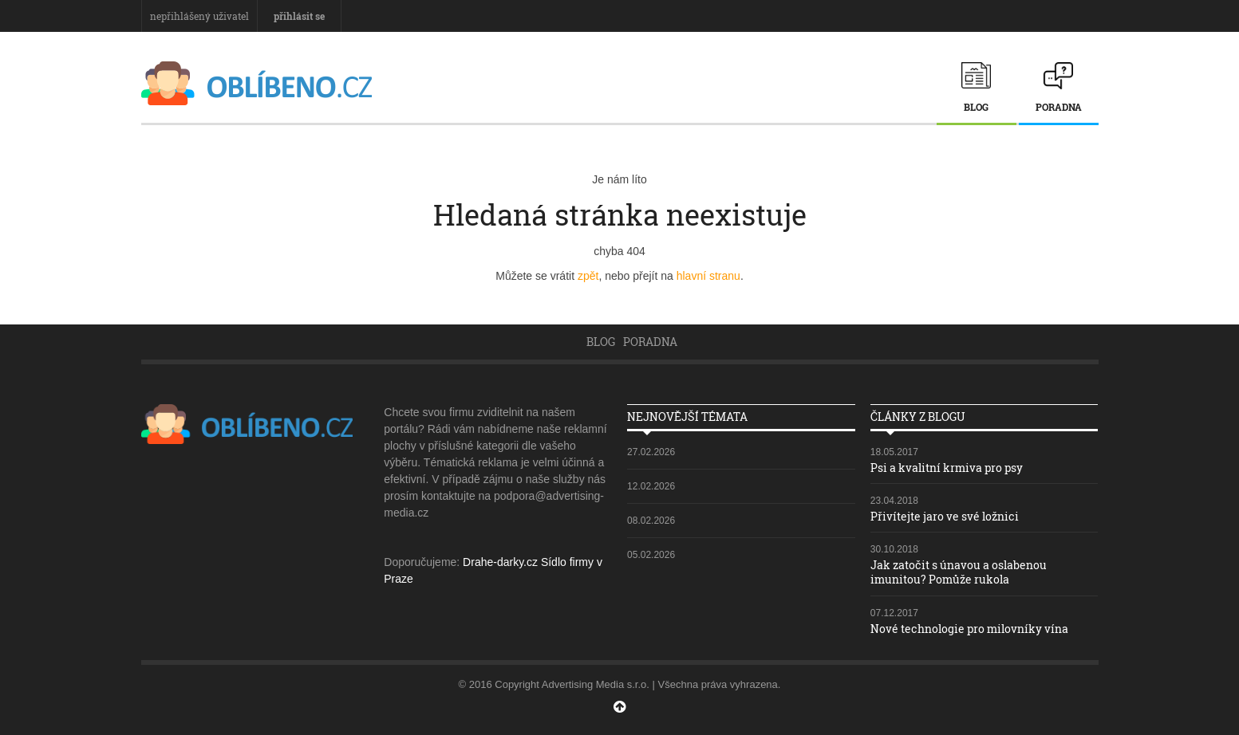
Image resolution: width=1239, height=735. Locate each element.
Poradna (1059, 106)
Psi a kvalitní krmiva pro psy (946, 467)
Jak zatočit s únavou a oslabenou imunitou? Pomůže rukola (958, 572)
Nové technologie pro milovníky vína (969, 628)
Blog (976, 106)
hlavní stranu (708, 275)
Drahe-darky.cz (500, 562)
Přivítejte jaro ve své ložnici (944, 516)
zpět (588, 275)
